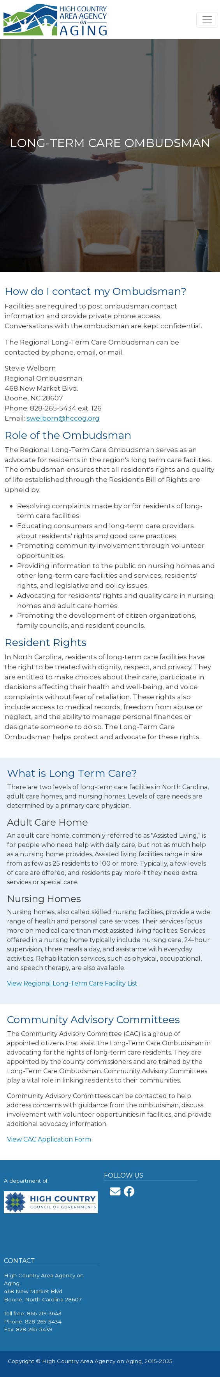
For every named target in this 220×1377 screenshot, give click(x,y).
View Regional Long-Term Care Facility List (72, 983)
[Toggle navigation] (207, 20)
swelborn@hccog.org (63, 418)
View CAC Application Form (49, 1139)
